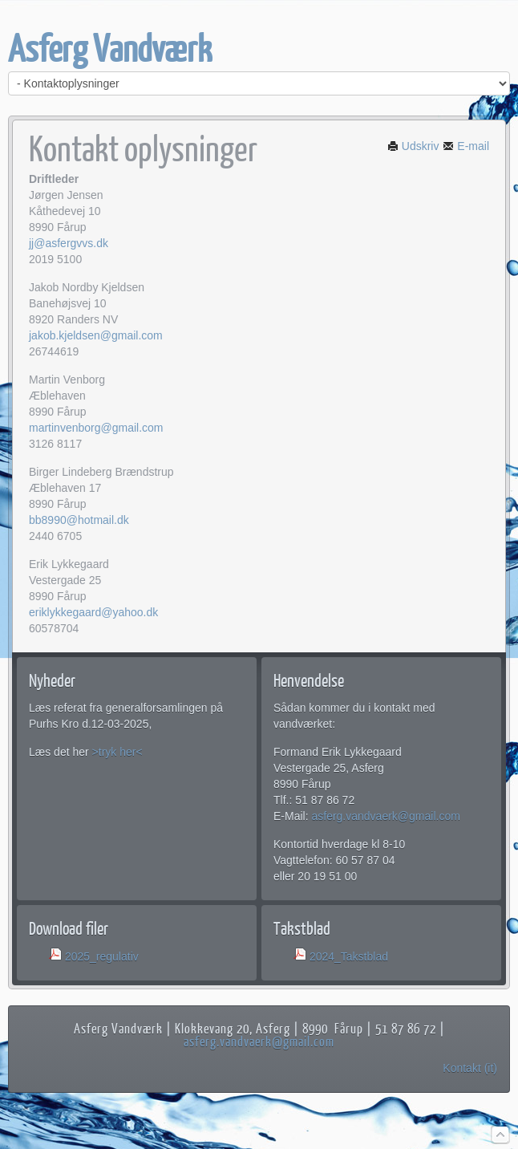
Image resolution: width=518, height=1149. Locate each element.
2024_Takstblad (349, 956)
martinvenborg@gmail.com (96, 427)
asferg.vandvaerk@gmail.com (385, 816)
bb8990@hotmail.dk (79, 520)
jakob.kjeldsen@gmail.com (96, 335)
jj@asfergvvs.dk (68, 243)
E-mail (466, 146)
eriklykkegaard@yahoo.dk (93, 612)
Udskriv (413, 146)
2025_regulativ (102, 956)
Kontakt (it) (470, 1068)
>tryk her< (117, 751)
